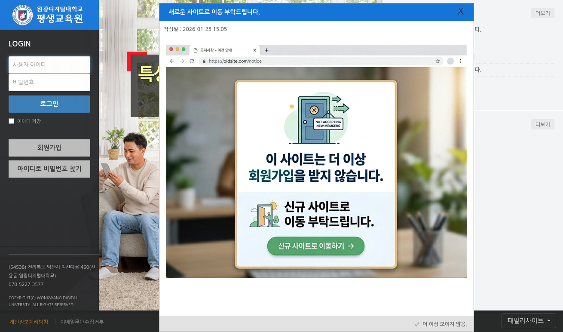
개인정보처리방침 (28, 322)
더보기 (542, 13)
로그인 (49, 104)
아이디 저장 (25, 121)
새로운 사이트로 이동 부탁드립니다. (214, 12)
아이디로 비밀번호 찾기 (49, 169)
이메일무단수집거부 (82, 322)
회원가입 (49, 147)
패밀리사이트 (526, 320)
